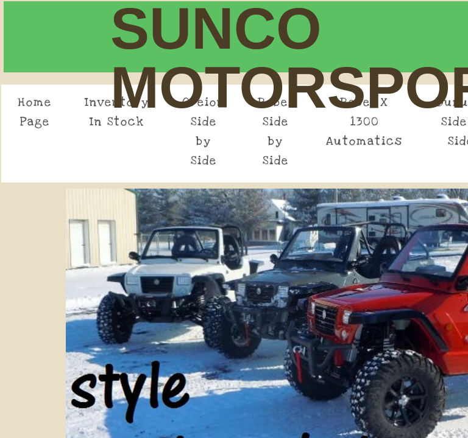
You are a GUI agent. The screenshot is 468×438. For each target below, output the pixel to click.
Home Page (35, 112)
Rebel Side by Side (275, 132)
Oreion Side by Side (203, 132)
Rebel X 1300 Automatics (364, 122)
